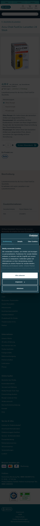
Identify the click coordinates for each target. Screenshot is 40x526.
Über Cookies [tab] (33, 241)
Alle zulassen (20, 275)
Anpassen (20, 282)
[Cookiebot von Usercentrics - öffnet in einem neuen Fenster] (29, 236)
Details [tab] (20, 241)
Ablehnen (20, 288)
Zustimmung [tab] (7, 241)
